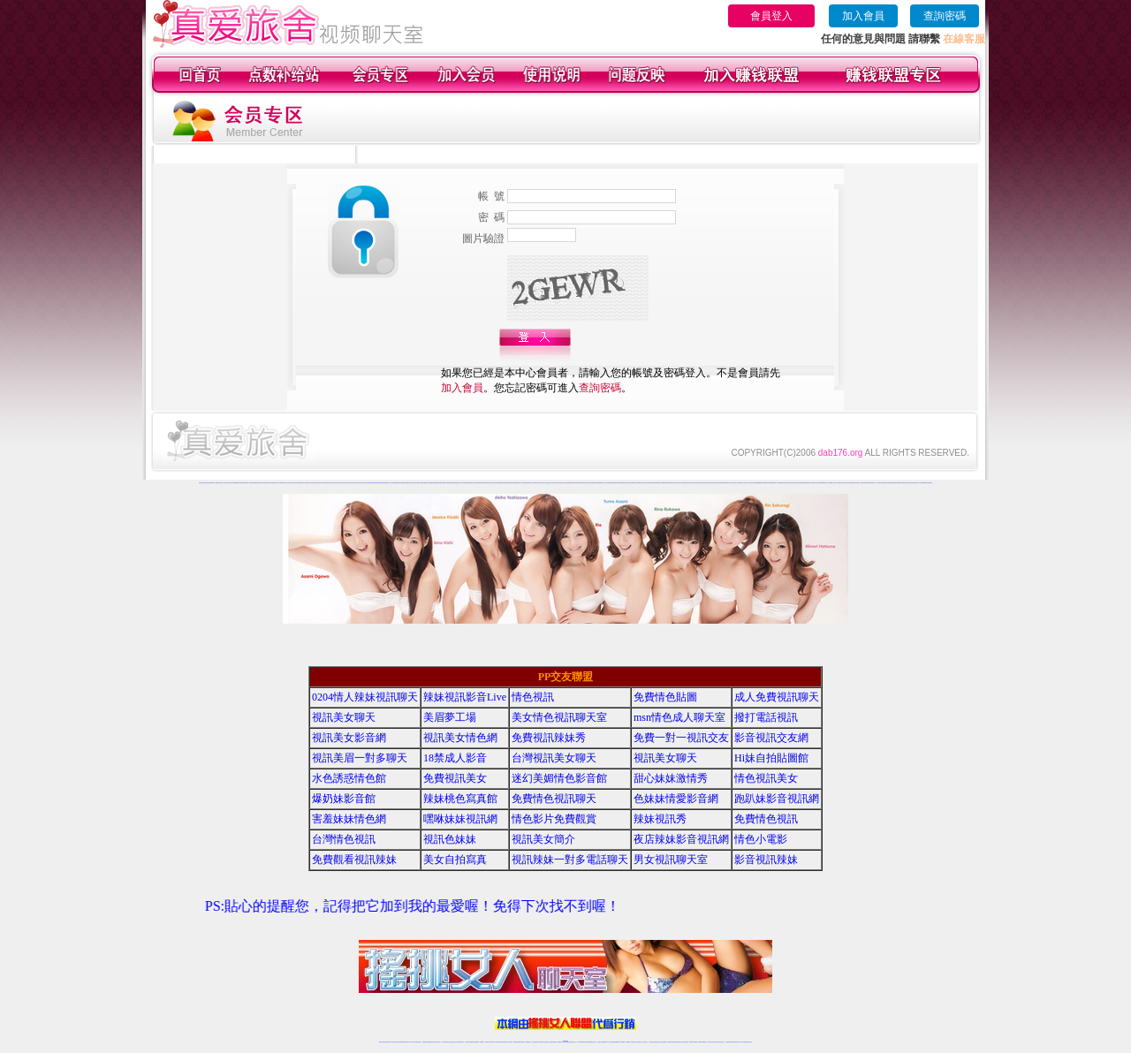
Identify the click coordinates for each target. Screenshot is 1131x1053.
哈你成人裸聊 (279, 482)
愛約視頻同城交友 (674, 482)
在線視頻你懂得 (798, 482)
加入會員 (863, 16)
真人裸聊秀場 (216, 482)
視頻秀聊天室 (914, 482)
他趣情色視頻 (495, 482)
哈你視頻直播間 (298, 482)
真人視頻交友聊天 (731, 482)
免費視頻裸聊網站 (516, 482)
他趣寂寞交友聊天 (472, 482)
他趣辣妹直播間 (508, 482)
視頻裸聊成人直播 (530, 482)
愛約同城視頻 (667, 482)
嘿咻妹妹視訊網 (460, 819)
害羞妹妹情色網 (349, 819)
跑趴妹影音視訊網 (776, 798)
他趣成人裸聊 (419, 482)
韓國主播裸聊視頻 (758, 482)
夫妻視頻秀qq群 (209, 482)
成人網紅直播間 (921, 482)
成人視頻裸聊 (523, 482)
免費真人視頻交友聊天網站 (225, 482)
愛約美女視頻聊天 (704, 482)
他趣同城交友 (426, 482)
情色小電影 (760, 839)
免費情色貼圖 (665, 697)
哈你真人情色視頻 (249, 482)
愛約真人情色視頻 (605, 482)
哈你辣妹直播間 (368, 482)
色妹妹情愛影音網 (676, 798)
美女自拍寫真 (455, 859)
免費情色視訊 (766, 819)
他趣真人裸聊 (445, 482)
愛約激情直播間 (598, 482)
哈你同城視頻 (311, 482)
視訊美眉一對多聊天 (359, 758)
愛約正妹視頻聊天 (628, 482)
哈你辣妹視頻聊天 (340, 482)
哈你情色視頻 (355, 482)
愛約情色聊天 (717, 482)
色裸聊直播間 (771, 482)
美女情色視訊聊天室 (559, 717)
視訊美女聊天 (344, 717)
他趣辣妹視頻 (432, 482)
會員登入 (771, 16)
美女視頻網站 (785, 482)
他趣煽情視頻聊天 (397, 482)
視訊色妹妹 (449, 839)
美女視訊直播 (908, 482)
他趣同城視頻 (451, 482)
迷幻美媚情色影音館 (559, 778)
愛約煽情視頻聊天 (613, 482)
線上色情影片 (745, 482)
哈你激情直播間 (242, 482)
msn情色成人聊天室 (679, 717)
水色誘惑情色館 (349, 778)
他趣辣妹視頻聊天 (480, 482)
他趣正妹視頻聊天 (412, 482)
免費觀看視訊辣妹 (354, 859)
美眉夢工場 (449, 717)
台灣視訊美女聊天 (554, 758)
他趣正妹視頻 (465, 482)
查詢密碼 (944, 16)
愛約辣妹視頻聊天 (696, 482)
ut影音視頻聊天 (202, 482)
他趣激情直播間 (382, 482)
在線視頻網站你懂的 (886, 482)
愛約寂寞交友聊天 (688, 482)
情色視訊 (533, 697)
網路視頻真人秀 (826, 482)
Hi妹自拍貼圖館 (771, 758)
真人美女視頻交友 (546, 482)
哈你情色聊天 (361, 482)
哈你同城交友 (285, 482)
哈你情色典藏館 (235, 482)
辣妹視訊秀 (660, 819)
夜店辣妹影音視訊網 (681, 839)
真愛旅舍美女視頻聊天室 (843, 482)
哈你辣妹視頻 (291, 482)
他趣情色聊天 (502, 482)
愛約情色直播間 (621, 482)
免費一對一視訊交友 (681, 737)
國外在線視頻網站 (868, 482)
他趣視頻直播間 (439, 482)
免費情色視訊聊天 (554, 798)
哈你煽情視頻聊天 (257, 482)
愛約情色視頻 (711, 482)
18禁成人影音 (455, 758)
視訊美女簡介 (543, 839)
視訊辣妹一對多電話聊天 (570, 859)
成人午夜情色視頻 (778, 482)
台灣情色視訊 (344, 839)
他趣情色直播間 (405, 482)
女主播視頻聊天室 (812, 482)
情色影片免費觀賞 (554, 819)
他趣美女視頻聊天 (488, 482)
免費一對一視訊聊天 (877, 482)
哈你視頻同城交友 (318, 482)
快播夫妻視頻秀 (894, 482)
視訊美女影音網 (349, 737)
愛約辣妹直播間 (724, 482)
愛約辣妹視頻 (647, 482)
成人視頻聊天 (738, 482)
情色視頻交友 (562, 482)
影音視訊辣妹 (766, 859)
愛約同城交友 (641, 482)
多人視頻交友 (751, 482)
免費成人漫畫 (791, 482)
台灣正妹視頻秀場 (554, 482)
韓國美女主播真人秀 (834, 482)
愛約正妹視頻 (681, 482)
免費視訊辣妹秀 (549, 737)
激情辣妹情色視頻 (575, 482)
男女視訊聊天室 (671, 859)
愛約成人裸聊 (635, 482)
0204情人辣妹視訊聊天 (365, 697)
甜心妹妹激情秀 (671, 778)
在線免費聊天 (765, 482)
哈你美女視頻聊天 (348, 482)
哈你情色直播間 (265, 482)
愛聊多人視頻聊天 (860, 482)
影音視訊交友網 (771, 737)
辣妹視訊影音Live (464, 697)
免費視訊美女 (455, 778)
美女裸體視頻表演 (852, 482)
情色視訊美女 (766, 778)
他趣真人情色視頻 (389, 482)
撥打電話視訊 (766, 717)
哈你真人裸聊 (304, 482)
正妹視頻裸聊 (568, 482)
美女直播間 (819, 482)
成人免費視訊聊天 (776, 697)
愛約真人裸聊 (661, 482)
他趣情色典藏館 (375, 482)
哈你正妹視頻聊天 (272, 482)
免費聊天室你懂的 (901, 482)
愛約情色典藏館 (591, 482)
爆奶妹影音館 (344, 798)
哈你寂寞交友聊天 (332, 482)
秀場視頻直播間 (805, 482)
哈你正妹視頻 (325, 482)
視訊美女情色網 (460, 737)
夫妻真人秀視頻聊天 (539, 482)
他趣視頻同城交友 (458, 482)
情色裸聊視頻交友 (583, 482)
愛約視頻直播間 (654, 482)
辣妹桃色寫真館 (460, 798)
